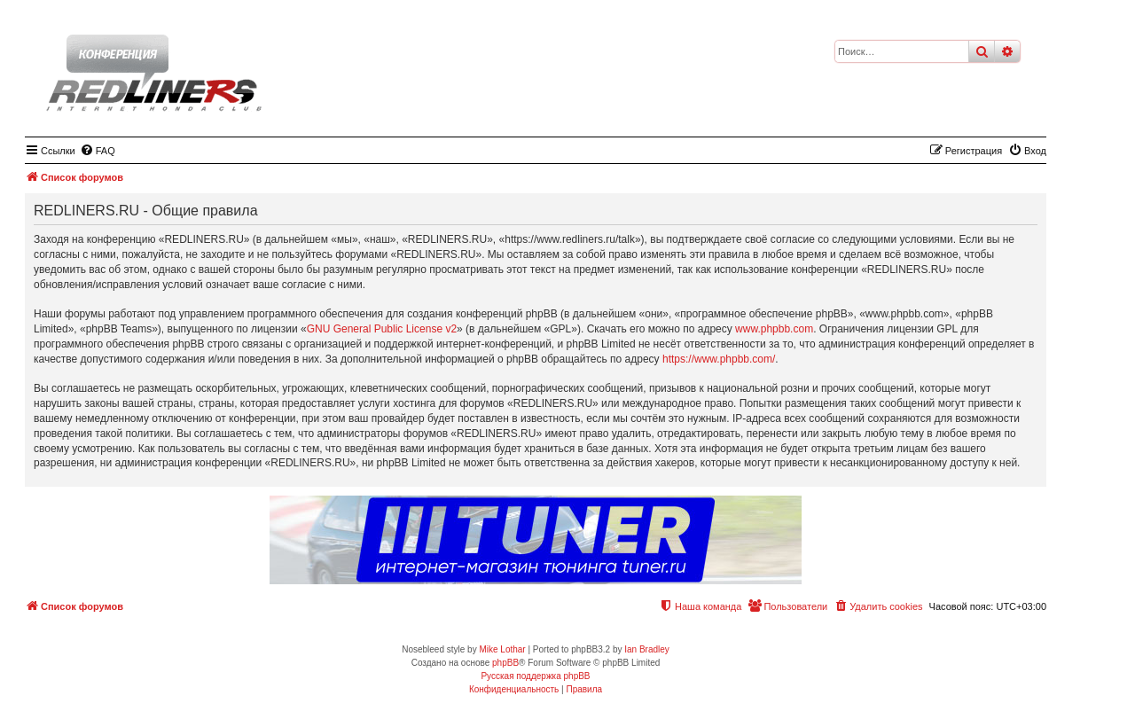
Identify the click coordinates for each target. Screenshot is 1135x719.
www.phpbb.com (774, 329)
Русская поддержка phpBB (535, 676)
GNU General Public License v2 (382, 329)
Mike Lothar (502, 649)
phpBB (505, 663)
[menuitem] (97, 150)
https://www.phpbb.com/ (718, 359)
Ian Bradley (646, 649)
